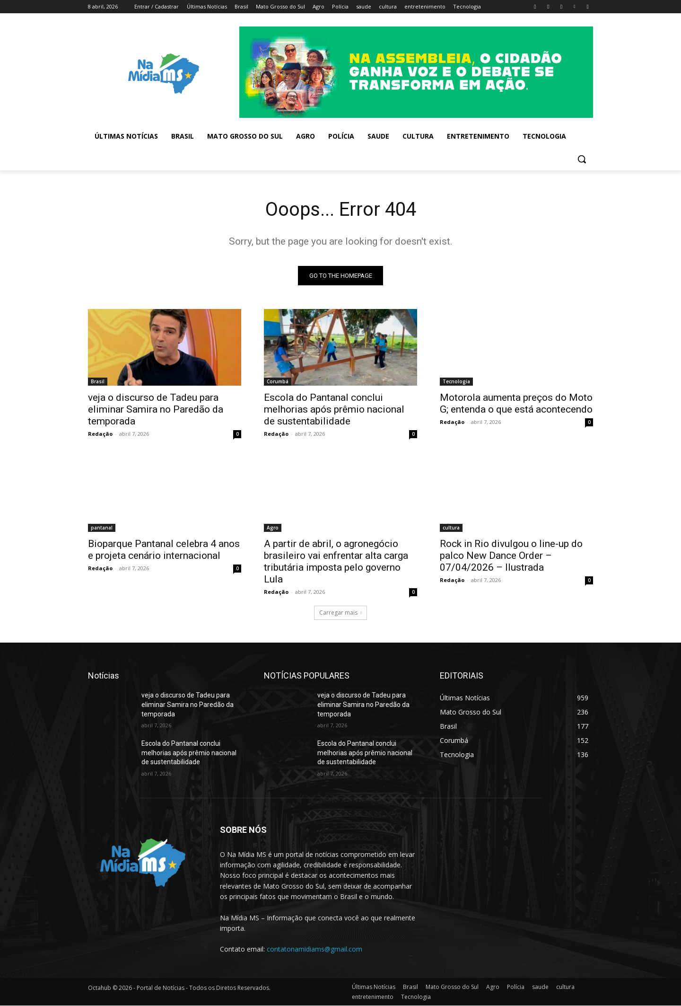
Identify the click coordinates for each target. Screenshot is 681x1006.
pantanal (102, 528)
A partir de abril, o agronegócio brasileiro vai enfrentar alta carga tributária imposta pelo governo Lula (336, 561)
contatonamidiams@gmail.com (314, 948)
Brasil (98, 382)
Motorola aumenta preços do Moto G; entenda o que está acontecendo (516, 403)
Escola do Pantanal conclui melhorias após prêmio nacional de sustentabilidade (334, 409)
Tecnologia (456, 382)
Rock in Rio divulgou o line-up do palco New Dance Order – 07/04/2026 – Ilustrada (511, 556)
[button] (581, 159)
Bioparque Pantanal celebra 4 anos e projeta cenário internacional (164, 550)
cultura (451, 528)
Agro (273, 528)
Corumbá (277, 382)
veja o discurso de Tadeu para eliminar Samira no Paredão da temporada (155, 409)
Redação (100, 434)
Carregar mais (340, 613)
